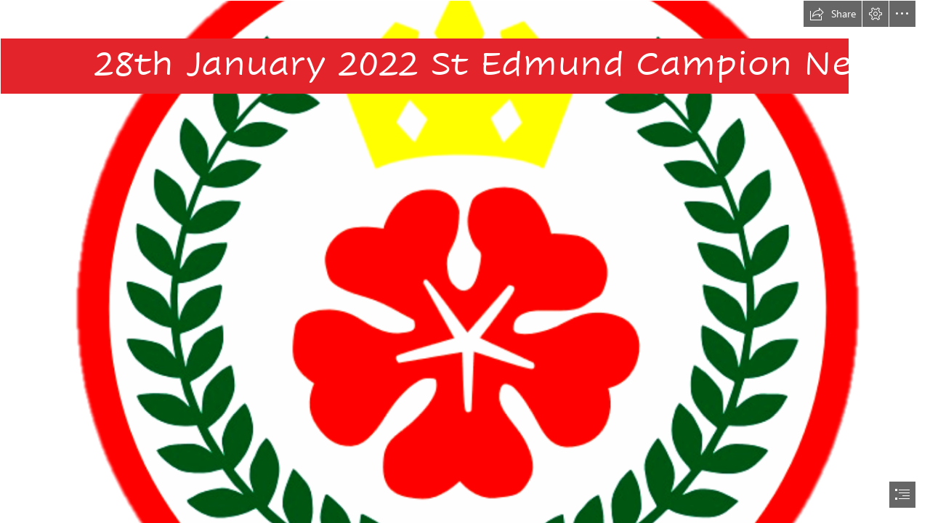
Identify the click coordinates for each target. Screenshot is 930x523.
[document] (465, 261)
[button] (833, 14)
